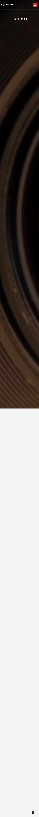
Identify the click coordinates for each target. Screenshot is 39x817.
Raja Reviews (7, 4)
